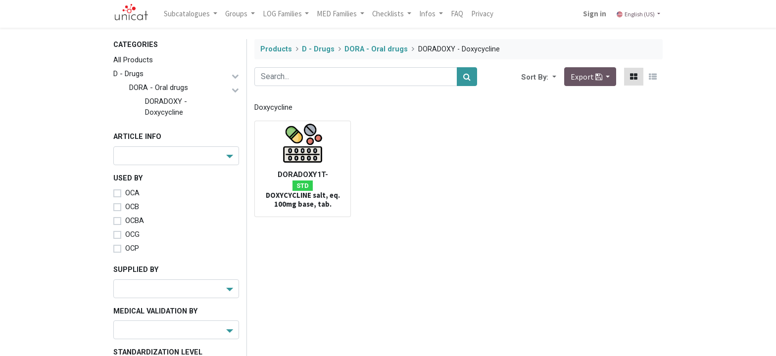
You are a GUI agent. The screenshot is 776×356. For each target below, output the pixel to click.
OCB (132, 206)
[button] (553, 77)
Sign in (594, 13)
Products (276, 49)
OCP (132, 248)
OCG (132, 234)
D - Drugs (128, 73)
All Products (133, 59)
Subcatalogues (187, 13)
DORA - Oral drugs (158, 87)
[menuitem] (457, 13)
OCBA (134, 220)
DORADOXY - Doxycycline (166, 107)
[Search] (467, 76)
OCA (132, 192)
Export (587, 77)
